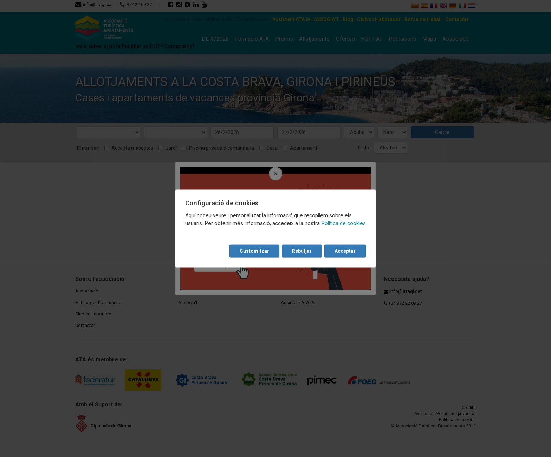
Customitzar (254, 251)
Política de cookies (343, 223)
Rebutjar (302, 251)
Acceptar (345, 251)
